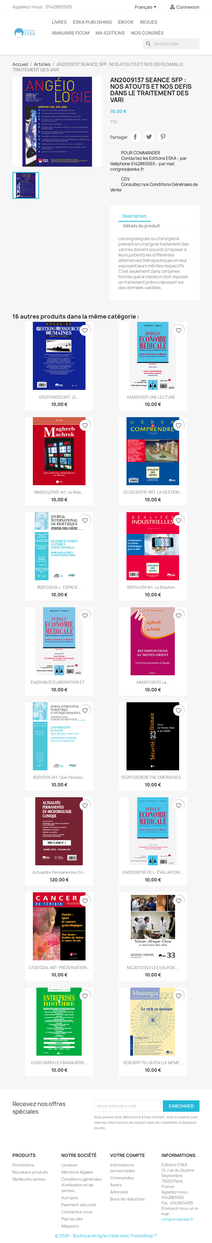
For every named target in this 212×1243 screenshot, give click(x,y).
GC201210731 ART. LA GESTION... (152, 492)
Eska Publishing (92, 22)
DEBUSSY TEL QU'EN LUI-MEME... (153, 1062)
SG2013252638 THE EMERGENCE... (153, 777)
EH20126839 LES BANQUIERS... (59, 1062)
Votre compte (127, 1155)
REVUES (148, 22)
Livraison (69, 1165)
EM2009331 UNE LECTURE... (153, 397)
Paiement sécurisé (78, 1204)
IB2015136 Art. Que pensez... (59, 777)
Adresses (119, 1192)
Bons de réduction (127, 1199)
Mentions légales (77, 1172)
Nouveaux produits (30, 1172)
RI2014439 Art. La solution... (152, 587)
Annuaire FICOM (70, 33)
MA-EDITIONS (110, 33)
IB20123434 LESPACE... (59, 587)
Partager (135, 136)
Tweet (149, 136)
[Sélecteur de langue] (146, 7)
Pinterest (162, 136)
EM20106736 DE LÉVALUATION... (153, 872)
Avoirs (116, 1184)
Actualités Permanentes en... (59, 872)
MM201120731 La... (153, 682)
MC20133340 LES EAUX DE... (153, 967)
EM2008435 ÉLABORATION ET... (59, 682)
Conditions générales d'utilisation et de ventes (81, 1185)
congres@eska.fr (178, 1219)
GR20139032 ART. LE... (59, 397)
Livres (59, 22)
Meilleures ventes (29, 1179)
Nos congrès (147, 33)
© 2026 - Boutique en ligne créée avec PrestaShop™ (106, 1236)
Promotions (23, 1165)
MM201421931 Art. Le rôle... (59, 492)
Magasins (70, 1226)
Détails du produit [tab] (141, 226)
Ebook (126, 22)
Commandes (122, 1177)
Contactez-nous (77, 1211)
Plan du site (72, 1218)
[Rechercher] (171, 43)
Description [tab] (134, 216)
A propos (69, 1197)
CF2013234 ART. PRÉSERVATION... (59, 967)
